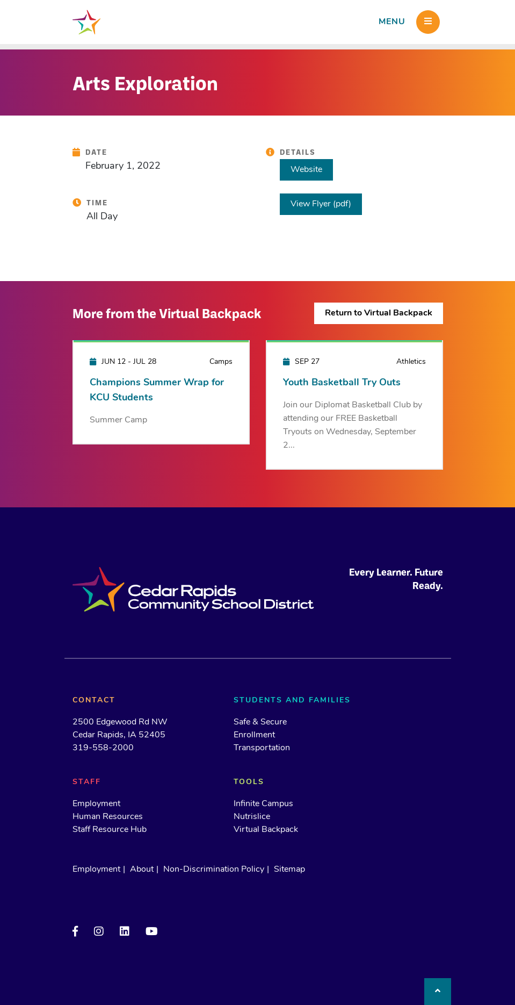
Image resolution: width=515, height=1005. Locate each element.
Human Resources (107, 817)
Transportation (262, 748)
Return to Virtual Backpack (378, 313)
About (142, 869)
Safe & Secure (260, 722)
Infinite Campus (263, 804)
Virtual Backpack (266, 829)
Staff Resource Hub (109, 829)
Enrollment (254, 735)
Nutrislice (252, 817)
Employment (96, 804)
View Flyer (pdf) (321, 204)
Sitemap (289, 869)
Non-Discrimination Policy (213, 869)
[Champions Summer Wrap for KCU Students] (161, 391)
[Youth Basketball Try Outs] (354, 404)
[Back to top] (437, 991)
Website (306, 170)
